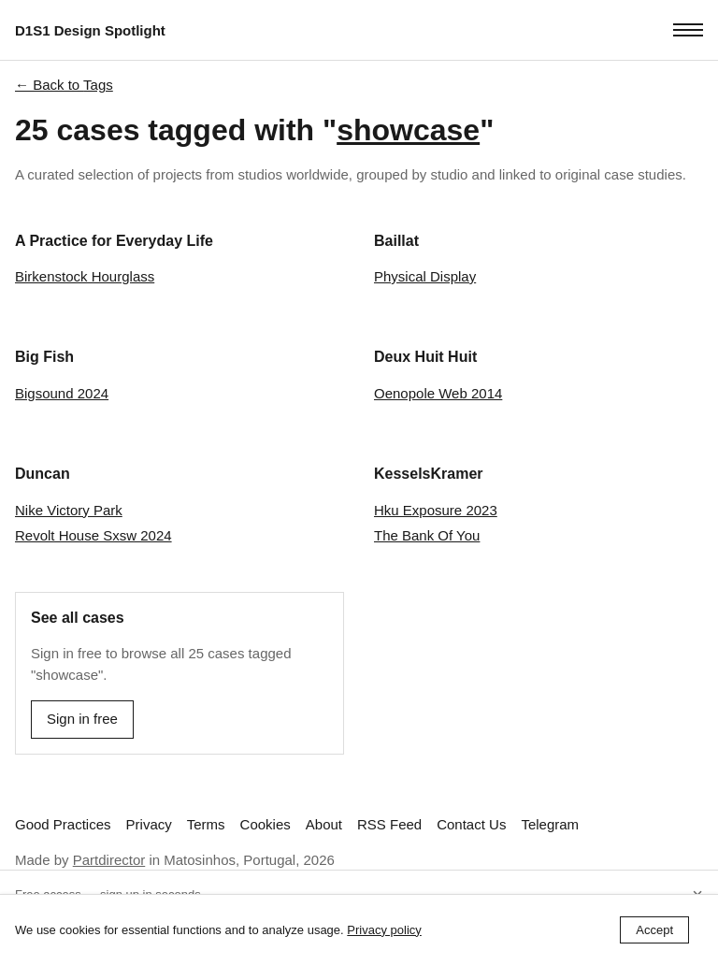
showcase (408, 130)
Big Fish (44, 357)
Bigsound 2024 (61, 393)
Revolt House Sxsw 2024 (93, 535)
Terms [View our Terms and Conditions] (206, 824)
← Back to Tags (64, 85)
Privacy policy (384, 930)
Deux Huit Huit (425, 357)
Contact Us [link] (471, 824)
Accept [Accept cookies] (654, 930)
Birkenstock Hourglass (84, 276)
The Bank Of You (427, 535)
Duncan (42, 474)
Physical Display (425, 276)
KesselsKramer (428, 474)
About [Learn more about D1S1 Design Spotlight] (324, 824)
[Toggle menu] (688, 30)
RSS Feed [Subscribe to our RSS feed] (389, 824)
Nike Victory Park (68, 510)
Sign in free (82, 719)
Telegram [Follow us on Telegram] (550, 824)
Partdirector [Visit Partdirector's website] (109, 860)
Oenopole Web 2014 (438, 393)
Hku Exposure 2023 (435, 510)
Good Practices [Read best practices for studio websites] (63, 824)
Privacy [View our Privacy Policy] (149, 824)
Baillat (396, 241)
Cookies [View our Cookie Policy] (265, 824)
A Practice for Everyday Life (114, 241)
